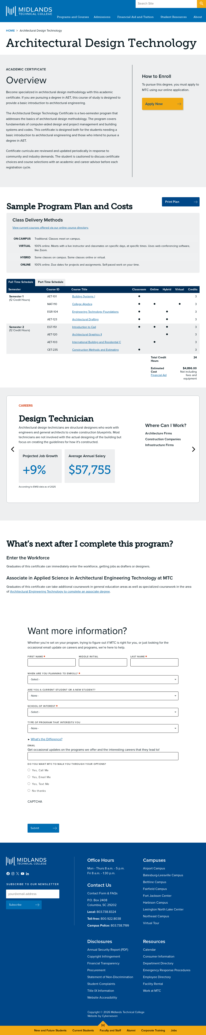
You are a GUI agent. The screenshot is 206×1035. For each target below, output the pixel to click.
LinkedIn (27, 873)
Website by (103, 1016)
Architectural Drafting (85, 319)
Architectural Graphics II (87, 334)
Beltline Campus (154, 882)
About (198, 17)
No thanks (39, 796)
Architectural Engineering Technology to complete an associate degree (60, 597)
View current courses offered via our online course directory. (50, 227)
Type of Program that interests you (54, 728)
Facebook (8, 873)
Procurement (96, 970)
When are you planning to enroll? (53, 679)
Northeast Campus (156, 916)
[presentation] (58, 817)
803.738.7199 (120, 926)
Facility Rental (153, 984)
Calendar (149, 950)
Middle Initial (88, 662)
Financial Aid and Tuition (135, 17)
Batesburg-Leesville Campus (163, 875)
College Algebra (82, 304)
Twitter (17, 873)
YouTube (22, 873)
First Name (35, 662)
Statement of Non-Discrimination (110, 977)
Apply (186, 4)
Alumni (131, 1030)
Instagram (12, 873)
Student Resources (174, 17)
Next (193, 452)
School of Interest (42, 711)
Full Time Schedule (20, 282)
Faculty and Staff (110, 1030)
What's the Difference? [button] (46, 745)
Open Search (201, 4)
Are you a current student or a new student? (61, 695)
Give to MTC (162, 4)
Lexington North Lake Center (163, 909)
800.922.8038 (111, 919)
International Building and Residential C (96, 342)
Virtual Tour (151, 923)
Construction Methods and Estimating (95, 350)
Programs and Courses (73, 17)
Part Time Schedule (50, 282)
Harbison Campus (155, 903)
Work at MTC (152, 991)
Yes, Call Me (40, 776)
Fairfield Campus (155, 889)
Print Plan (172, 202)
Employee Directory (157, 977)
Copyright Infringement (103, 957)
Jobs (174, 1030)
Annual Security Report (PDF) (107, 950)
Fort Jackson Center (157, 896)
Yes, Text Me (40, 789)
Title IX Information (100, 991)
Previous (12, 452)
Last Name (137, 662)
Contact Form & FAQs (102, 893)
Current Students (83, 1030)
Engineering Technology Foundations (95, 311)
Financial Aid (159, 375)
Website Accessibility (102, 998)
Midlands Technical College (29, 11)
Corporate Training (153, 1030)
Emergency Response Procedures (166, 970)
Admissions (102, 17)
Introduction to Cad (84, 327)
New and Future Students (50, 1030)
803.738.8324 (106, 912)
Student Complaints (101, 984)
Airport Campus (154, 868)
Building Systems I (83, 296)
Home (10, 30)
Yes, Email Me (41, 782)
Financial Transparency (103, 963)
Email (31, 750)
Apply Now (154, 104)
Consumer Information (158, 957)
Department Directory (158, 963)
